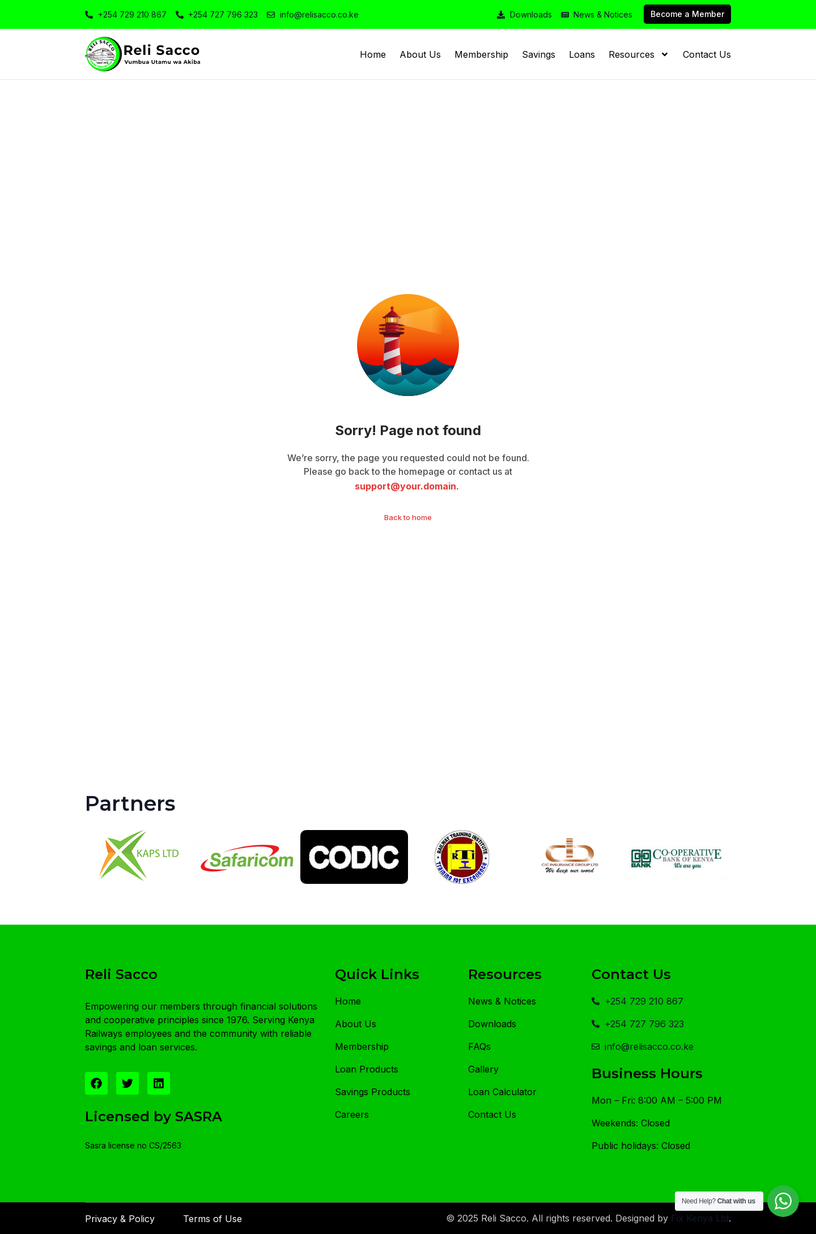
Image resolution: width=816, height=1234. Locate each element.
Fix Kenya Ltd (700, 1218)
